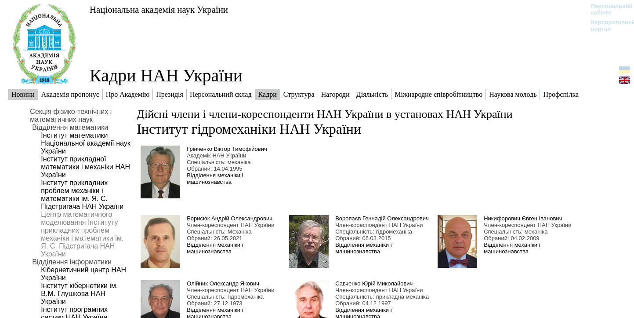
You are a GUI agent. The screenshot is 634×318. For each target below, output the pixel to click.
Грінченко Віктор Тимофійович (227, 149)
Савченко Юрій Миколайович (374, 283)
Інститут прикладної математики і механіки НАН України (85, 167)
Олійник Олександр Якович (223, 283)
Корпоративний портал (607, 25)
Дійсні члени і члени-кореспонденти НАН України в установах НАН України (324, 114)
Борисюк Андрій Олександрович (229, 218)
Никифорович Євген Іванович (523, 218)
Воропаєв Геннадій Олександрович (382, 218)
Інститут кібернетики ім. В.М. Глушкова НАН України (79, 293)
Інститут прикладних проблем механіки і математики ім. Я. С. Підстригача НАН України (82, 194)
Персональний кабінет (607, 9)
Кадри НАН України (166, 75)
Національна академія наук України (159, 9)
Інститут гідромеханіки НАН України (249, 129)
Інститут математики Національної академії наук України (85, 143)
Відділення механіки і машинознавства (215, 178)
